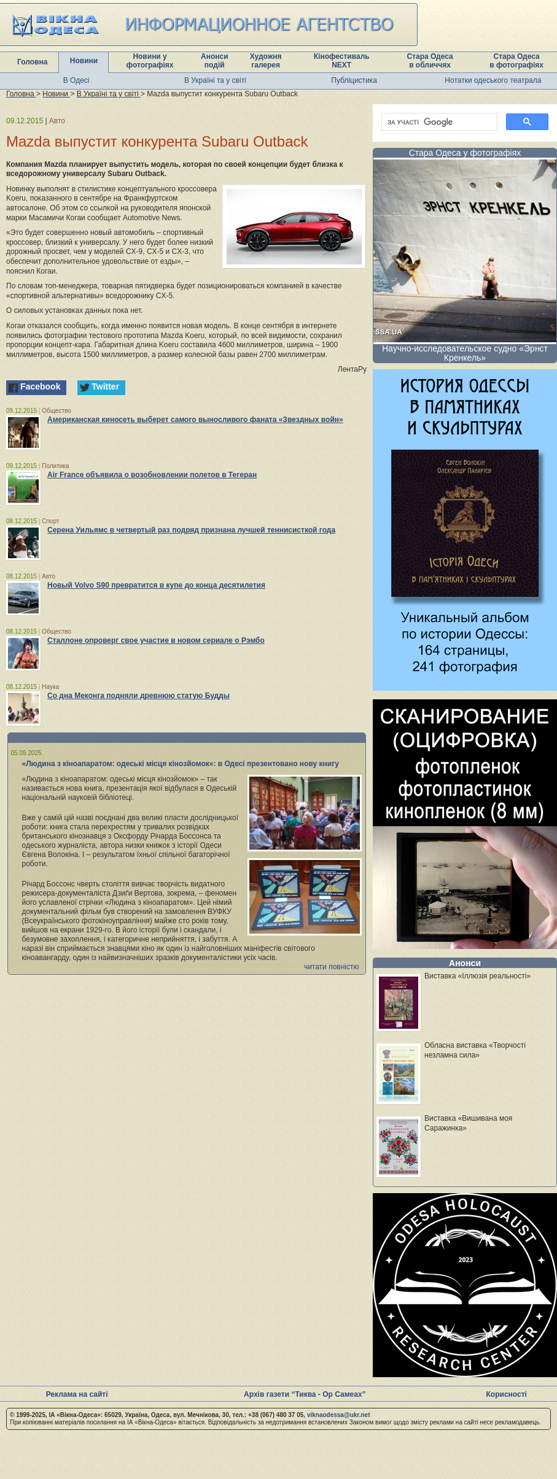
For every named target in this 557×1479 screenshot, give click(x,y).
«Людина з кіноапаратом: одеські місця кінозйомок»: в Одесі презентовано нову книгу (180, 763)
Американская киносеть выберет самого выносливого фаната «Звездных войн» (195, 419)
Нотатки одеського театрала (493, 80)
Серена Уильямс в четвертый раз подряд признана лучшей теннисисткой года (191, 530)
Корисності (506, 1394)
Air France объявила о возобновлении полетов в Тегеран (152, 475)
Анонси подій (214, 60)
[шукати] (438, 122)
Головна (32, 62)
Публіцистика (354, 80)
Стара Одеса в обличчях (430, 60)
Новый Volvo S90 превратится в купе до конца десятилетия (156, 585)
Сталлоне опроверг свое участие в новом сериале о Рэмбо (156, 640)
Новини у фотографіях (150, 60)
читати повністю (331, 966)
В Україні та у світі (215, 80)
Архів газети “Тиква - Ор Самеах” (304, 1394)
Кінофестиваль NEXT (342, 60)
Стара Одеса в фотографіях (516, 60)
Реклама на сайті (77, 1394)
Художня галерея (266, 60)
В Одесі (76, 80)
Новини (84, 60)
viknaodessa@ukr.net (338, 1415)
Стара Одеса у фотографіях (465, 153)
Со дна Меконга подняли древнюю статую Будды (138, 695)
